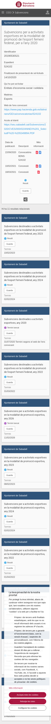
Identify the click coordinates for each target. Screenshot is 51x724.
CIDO (9, 12)
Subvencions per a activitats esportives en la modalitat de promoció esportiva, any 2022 (25, 554)
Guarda (25, 191)
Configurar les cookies (27, 708)
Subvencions (21, 12)
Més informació (16, 688)
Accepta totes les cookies (27, 695)
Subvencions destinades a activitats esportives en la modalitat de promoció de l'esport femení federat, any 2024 (25, 276)
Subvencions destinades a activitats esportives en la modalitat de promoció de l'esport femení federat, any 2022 (25, 368)
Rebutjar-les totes (27, 701)
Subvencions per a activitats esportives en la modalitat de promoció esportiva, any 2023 (25, 461)
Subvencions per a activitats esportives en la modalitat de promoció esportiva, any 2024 (25, 507)
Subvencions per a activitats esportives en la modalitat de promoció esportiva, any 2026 (25, 415)
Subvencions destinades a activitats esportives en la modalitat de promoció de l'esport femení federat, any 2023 (25, 230)
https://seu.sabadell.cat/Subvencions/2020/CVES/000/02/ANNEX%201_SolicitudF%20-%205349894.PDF (25, 129)
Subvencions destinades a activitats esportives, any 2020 (23, 321)
